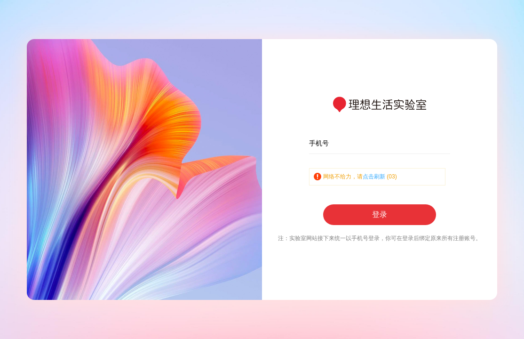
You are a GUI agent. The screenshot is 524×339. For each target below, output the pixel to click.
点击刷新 (374, 176)
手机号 (319, 143)
